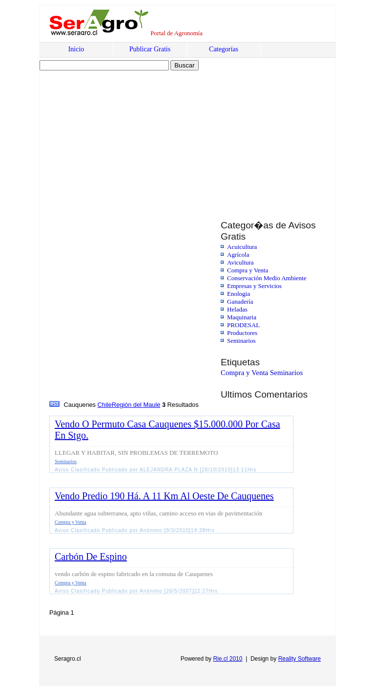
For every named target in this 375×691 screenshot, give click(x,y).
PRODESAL (243, 325)
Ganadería (240, 301)
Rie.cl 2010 (227, 658)
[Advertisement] (124, 135)
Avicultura (240, 262)
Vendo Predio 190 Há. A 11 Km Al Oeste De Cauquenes (164, 495)
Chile (105, 404)
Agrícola (238, 254)
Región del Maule (136, 404)
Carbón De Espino (91, 556)
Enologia (238, 293)
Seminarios (241, 340)
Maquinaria (241, 317)
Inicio (76, 49)
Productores (242, 332)
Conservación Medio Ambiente (266, 278)
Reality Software (299, 658)
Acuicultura (242, 246)
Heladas (237, 309)
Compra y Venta (247, 270)
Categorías (223, 49)
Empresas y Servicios (254, 286)
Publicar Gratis (149, 49)
